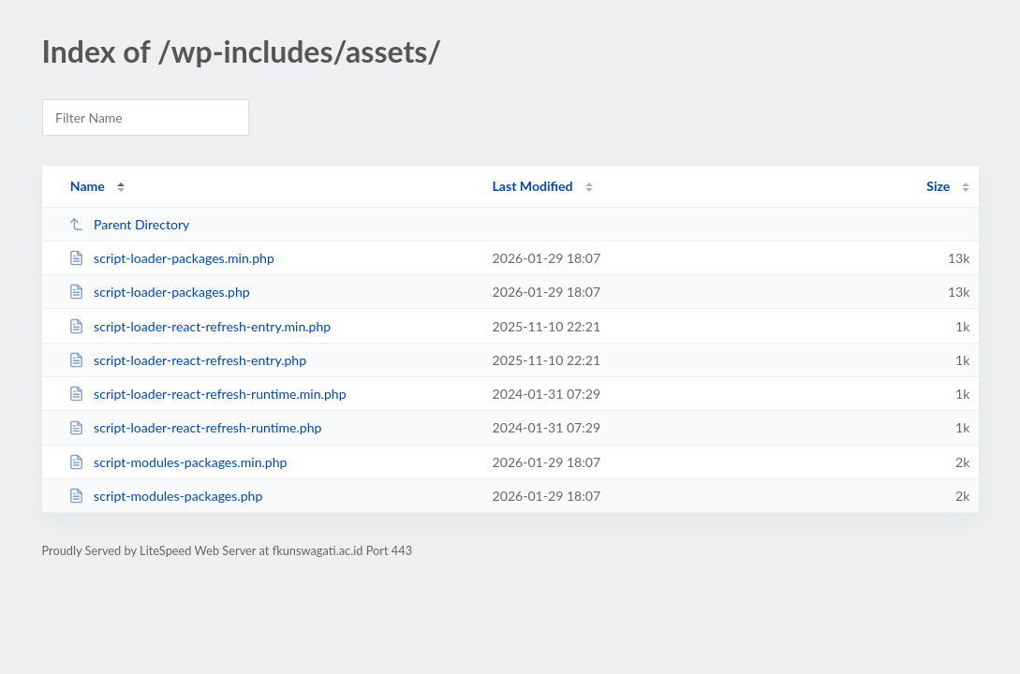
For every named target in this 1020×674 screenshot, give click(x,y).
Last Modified (533, 186)
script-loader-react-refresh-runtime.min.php (207, 394)
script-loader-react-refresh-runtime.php (195, 427)
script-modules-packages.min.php (178, 462)
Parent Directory (129, 224)
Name (87, 186)
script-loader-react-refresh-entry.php (187, 360)
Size (938, 186)
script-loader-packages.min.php (171, 258)
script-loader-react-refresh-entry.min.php (200, 326)
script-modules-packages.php (165, 496)
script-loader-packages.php (159, 292)
